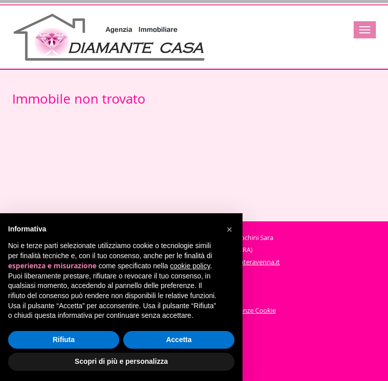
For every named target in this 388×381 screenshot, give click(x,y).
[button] (229, 229)
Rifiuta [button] (64, 340)
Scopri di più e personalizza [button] (121, 361)
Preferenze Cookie (248, 310)
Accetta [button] (179, 340)
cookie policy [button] (190, 266)
